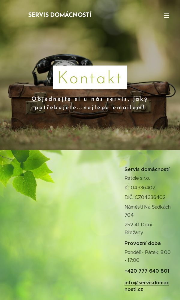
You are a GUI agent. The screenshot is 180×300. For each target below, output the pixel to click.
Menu (166, 15)
